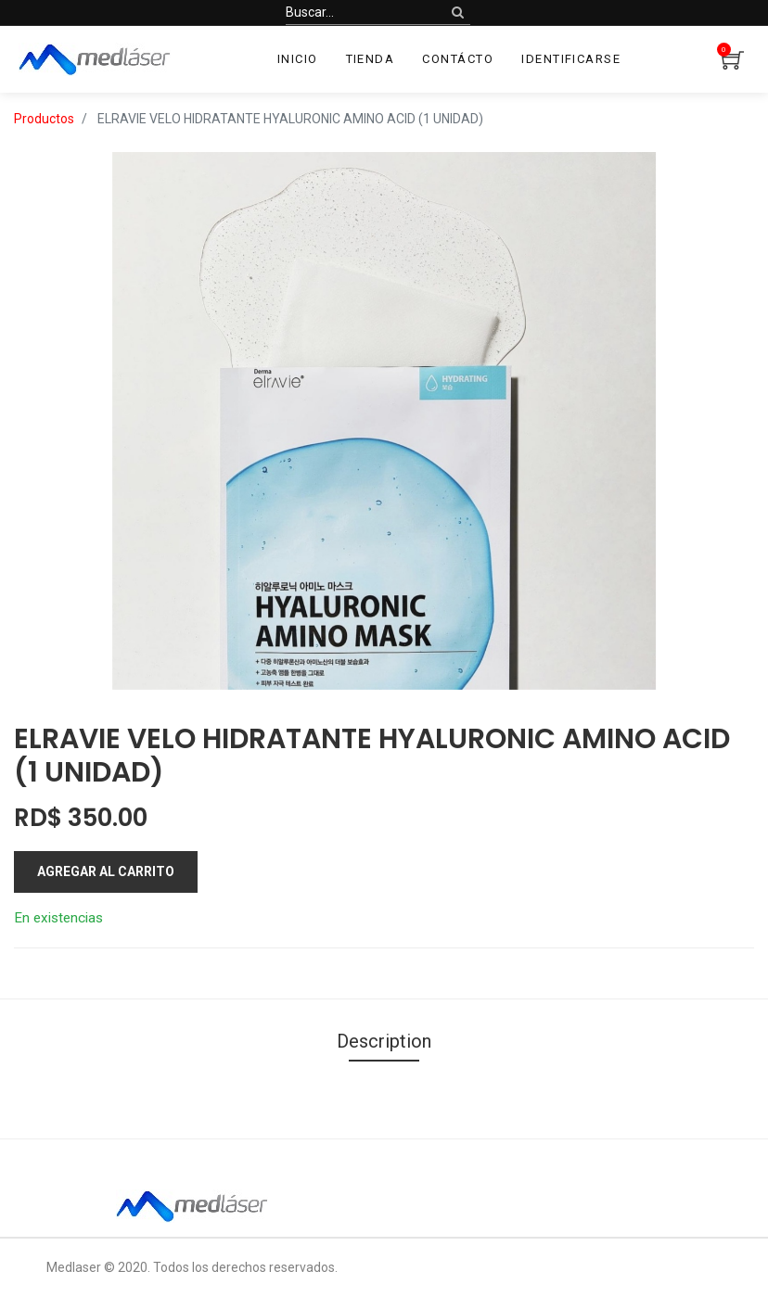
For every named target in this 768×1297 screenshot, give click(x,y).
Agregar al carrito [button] (105, 871)
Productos (44, 118)
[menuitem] (297, 59)
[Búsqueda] (457, 12)
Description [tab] (384, 1041)
